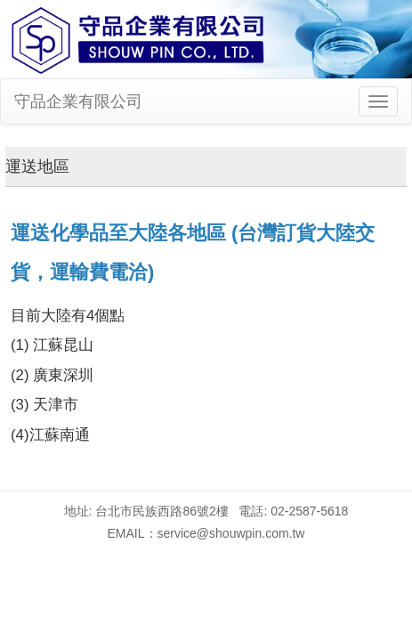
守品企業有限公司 (78, 101)
